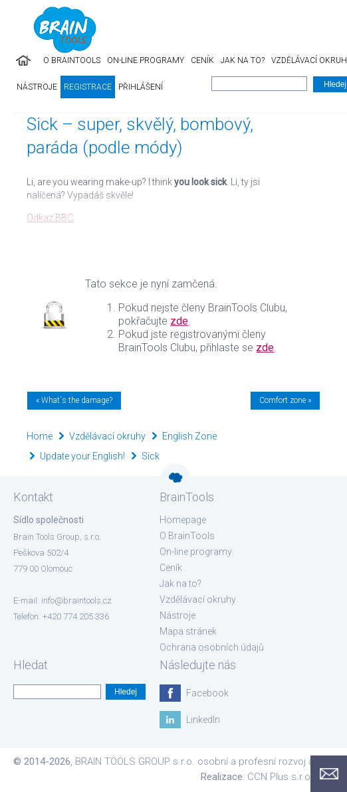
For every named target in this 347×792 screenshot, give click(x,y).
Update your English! (82, 456)
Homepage (183, 520)
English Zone (189, 436)
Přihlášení (140, 87)
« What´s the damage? (74, 400)
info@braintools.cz (76, 600)
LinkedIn (203, 719)
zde (179, 321)
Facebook (207, 693)
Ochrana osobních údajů (212, 647)
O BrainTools (71, 60)
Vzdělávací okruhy (107, 436)
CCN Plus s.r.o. (280, 777)
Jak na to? (243, 60)
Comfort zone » (285, 400)
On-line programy (145, 60)
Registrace (88, 87)
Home (40, 436)
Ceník (202, 60)
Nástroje (37, 87)
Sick (151, 456)
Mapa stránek (188, 631)
